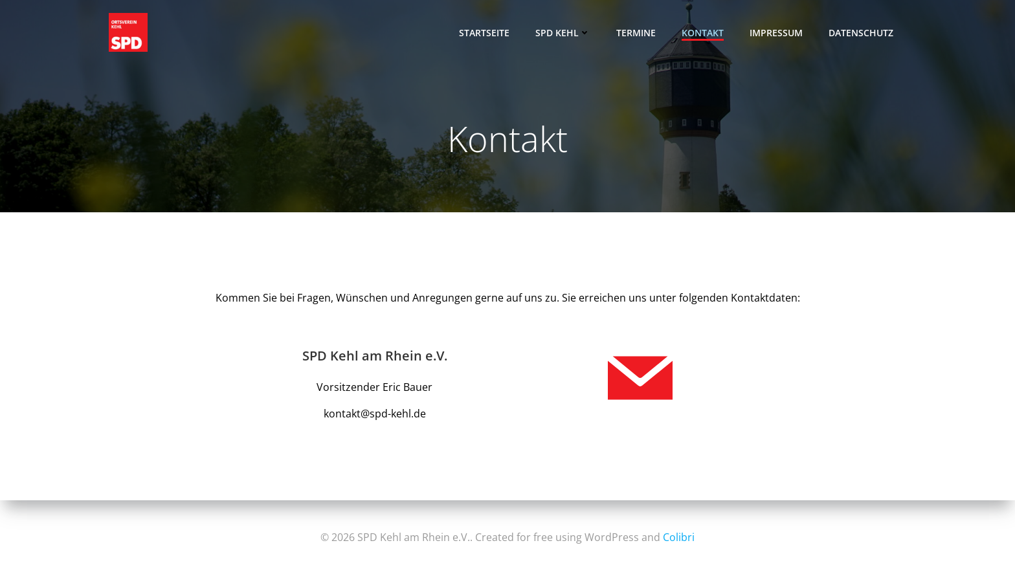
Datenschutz (861, 33)
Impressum (776, 33)
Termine (636, 33)
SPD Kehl (562, 33)
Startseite (484, 33)
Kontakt (703, 33)
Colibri (679, 537)
